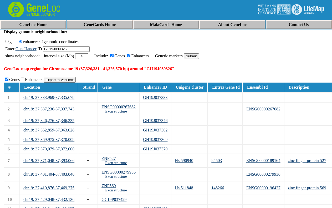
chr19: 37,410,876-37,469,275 (48, 188)
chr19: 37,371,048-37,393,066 (48, 160)
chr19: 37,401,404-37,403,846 (48, 174)
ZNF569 (108, 186)
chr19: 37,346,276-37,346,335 (48, 120)
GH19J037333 (155, 97)
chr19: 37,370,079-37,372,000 (48, 149)
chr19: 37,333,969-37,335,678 (48, 97)
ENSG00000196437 (263, 188)
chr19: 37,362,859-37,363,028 (48, 130)
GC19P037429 (113, 199)
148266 (217, 188)
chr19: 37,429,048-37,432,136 (48, 199)
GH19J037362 (155, 130)
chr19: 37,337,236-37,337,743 (48, 109)
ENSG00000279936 (118, 172)
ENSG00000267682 (118, 107)
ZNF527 (108, 158)
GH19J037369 (155, 139)
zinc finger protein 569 (307, 188)
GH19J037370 (155, 149)
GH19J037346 (155, 120)
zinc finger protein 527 (307, 160)
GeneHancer (26, 49)
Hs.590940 (184, 160)
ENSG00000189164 (263, 160)
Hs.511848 (184, 188)
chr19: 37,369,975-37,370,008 (48, 139)
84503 (216, 160)
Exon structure (116, 111)
